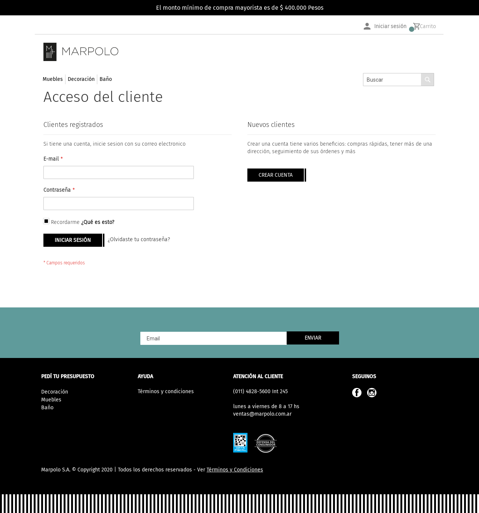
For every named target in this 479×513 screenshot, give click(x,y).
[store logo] (80, 52)
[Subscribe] (313, 337)
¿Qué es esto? (97, 222)
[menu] (77, 79)
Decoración (54, 392)
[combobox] (398, 79)
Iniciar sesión (390, 26)
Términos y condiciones (166, 391)
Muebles (51, 400)
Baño (47, 407)
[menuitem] (52, 79)
